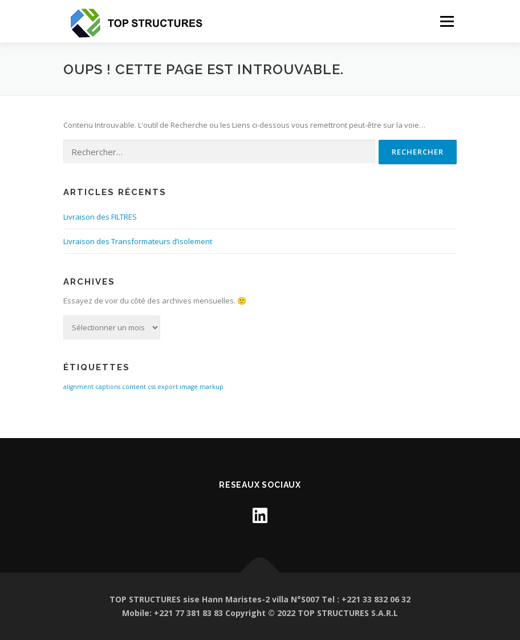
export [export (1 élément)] (167, 387)
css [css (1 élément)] (152, 387)
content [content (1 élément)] (134, 387)
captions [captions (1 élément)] (107, 387)
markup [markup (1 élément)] (212, 387)
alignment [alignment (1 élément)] (78, 387)
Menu (447, 21)
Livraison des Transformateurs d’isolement (137, 241)
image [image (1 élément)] (189, 387)
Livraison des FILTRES (100, 217)
